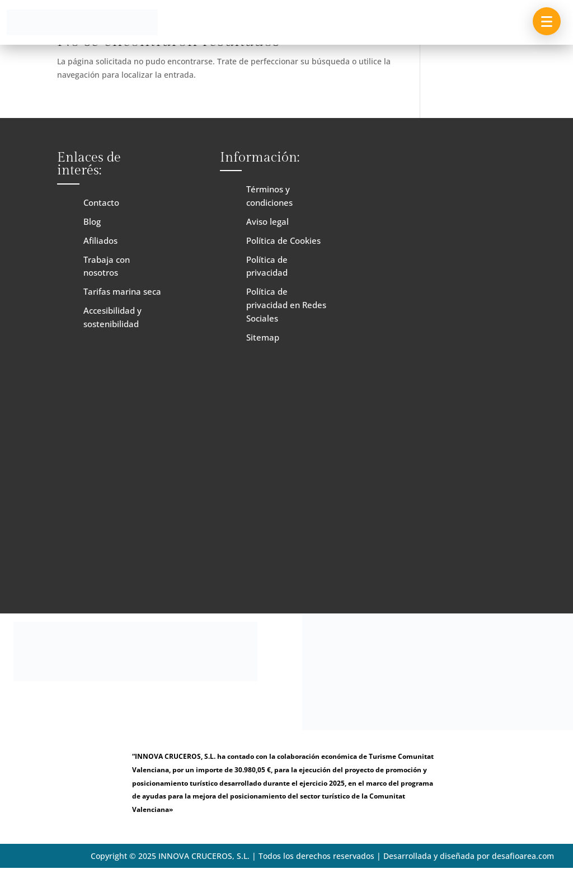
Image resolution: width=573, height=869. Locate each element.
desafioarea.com (523, 856)
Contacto (101, 202)
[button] (547, 21)
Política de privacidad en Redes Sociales (286, 305)
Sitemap (262, 337)
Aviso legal (267, 221)
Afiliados (100, 240)
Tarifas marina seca (122, 291)
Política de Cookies (283, 240)
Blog (92, 221)
